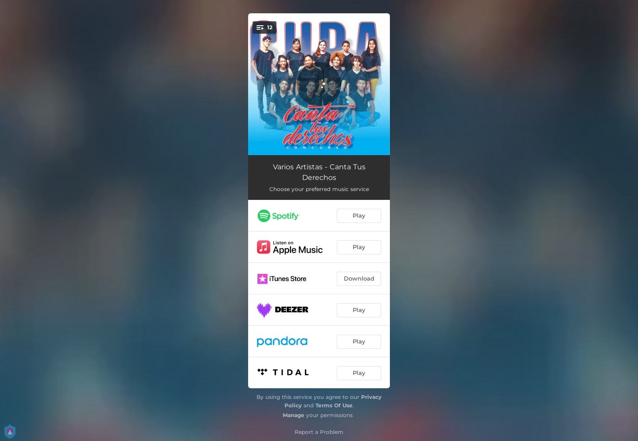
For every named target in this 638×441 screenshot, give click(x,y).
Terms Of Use (334, 405)
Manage (293, 415)
